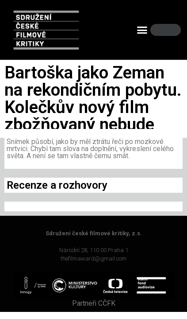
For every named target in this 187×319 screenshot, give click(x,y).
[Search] (170, 30)
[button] (142, 30)
